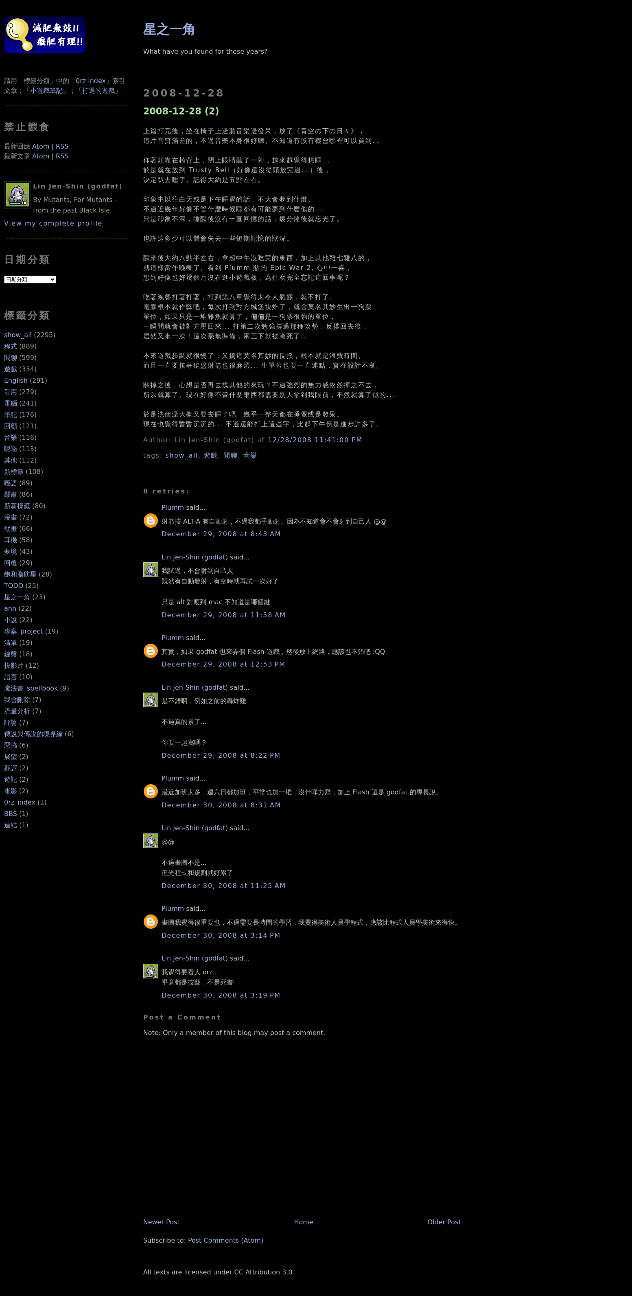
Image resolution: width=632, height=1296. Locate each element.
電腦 (10, 403)
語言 (10, 677)
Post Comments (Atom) (225, 1240)
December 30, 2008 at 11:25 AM (224, 886)
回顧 (10, 426)
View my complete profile (53, 223)
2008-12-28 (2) (181, 111)
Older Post (444, 1222)
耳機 (10, 540)
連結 (10, 825)
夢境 (10, 551)
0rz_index (19, 802)
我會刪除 (17, 700)
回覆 (10, 563)
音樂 (10, 437)
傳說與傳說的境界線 (33, 734)
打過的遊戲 (98, 90)
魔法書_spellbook (31, 688)
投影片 (14, 665)
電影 (10, 791)
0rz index (91, 81)
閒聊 (10, 358)
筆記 (10, 415)
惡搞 (10, 745)
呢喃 (10, 449)
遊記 (10, 779)
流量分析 (17, 711)
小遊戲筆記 (46, 90)
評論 (10, 722)
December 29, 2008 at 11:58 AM (224, 615)
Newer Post (161, 1222)
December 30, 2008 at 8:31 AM (221, 805)
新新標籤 (17, 506)
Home (303, 1222)
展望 (10, 757)
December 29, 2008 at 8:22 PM (221, 755)
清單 (10, 643)
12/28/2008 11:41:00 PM (315, 440)
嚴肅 (10, 494)
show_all (18, 335)
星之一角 (17, 597)
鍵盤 (10, 654)
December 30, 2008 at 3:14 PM (221, 935)
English (16, 380)
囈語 (10, 483)
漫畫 (10, 517)
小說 (10, 620)
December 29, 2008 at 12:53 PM (224, 664)
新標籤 (14, 472)
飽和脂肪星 (20, 574)
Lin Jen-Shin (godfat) (195, 557)
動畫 (10, 529)
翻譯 (10, 768)
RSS (62, 146)
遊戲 (10, 369)
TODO (13, 586)
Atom (40, 146)
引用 (10, 392)
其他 (10, 460)
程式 (10, 346)
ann (10, 608)
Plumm (173, 507)
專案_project (23, 631)
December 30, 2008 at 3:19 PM (221, 995)
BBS (10, 814)
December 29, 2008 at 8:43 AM (221, 534)
